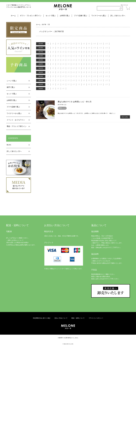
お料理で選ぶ (65, 15)
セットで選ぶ (51, 15)
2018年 (41, 56)
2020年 (41, 64)
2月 (53, 68)
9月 (89, 52)
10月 (94, 48)
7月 (79, 52)
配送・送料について (78, 318)
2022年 (41, 72)
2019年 (41, 60)
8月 (84, 43)
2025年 (41, 84)
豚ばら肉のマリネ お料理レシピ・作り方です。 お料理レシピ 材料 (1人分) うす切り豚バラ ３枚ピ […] (86, 113)
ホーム (13, 15)
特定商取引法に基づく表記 (41, 318)
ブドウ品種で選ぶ (80, 15)
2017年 (41, 52)
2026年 (41, 88)
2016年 (41, 48)
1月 (48, 60)
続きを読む (125, 117)
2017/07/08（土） (62, 104)
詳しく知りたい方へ (117, 15)
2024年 (41, 80)
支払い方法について (60, 318)
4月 (63, 48)
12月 (106, 48)
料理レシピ (62, 108)
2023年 (41, 76)
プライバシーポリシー (96, 318)
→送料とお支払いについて (15, 240)
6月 (74, 48)
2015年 (41, 43)
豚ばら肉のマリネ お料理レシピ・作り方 (75, 102)
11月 (100, 60)
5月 (68, 48)
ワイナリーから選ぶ (98, 15)
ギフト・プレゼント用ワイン (30, 15)
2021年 (41, 68)
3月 (58, 48)
